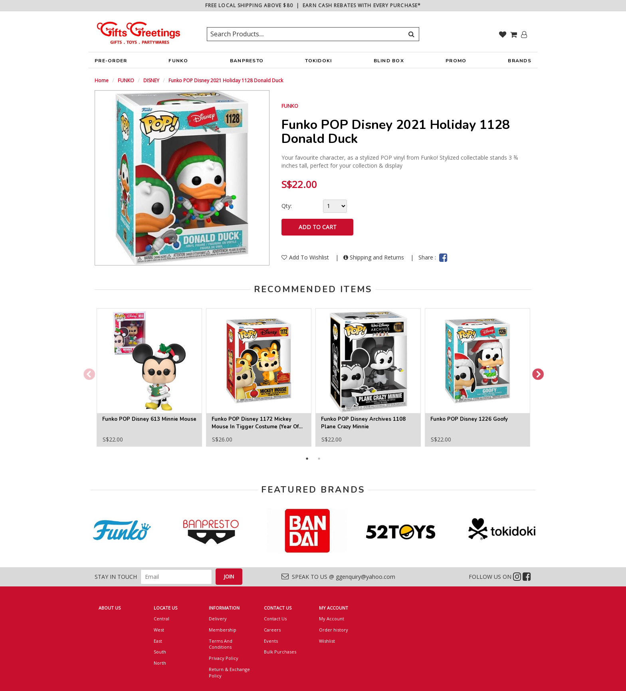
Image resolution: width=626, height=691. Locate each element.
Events (271, 641)
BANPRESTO (246, 62)
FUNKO (178, 62)
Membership (222, 630)
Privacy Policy (223, 658)
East (158, 641)
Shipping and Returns (374, 257)
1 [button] (307, 459)
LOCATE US (165, 608)
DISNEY (151, 80)
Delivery (218, 619)
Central (161, 619)
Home (102, 80)
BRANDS (519, 62)
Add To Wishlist (306, 257)
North (160, 663)
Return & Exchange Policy (229, 672)
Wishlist (327, 641)
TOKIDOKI (318, 62)
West (159, 630)
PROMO (456, 60)
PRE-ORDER (111, 62)
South (160, 652)
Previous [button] (87, 372)
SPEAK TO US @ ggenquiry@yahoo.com (338, 576)
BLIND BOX (389, 60)
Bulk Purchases (280, 652)
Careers (272, 630)
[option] (149, 377)
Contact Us (275, 619)
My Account (331, 619)
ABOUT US (110, 608)
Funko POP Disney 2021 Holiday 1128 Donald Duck (225, 80)
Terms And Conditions (220, 644)
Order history (333, 630)
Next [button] (535, 372)
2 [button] (319, 459)
